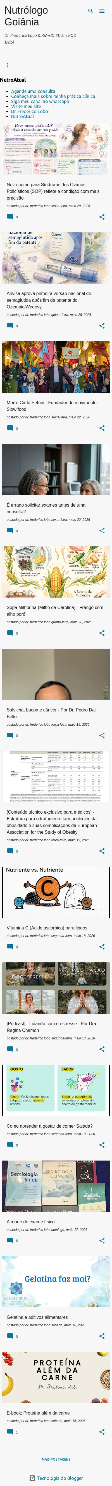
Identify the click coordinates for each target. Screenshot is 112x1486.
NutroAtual (22, 116)
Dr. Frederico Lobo (29, 111)
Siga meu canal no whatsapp (40, 101)
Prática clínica (16, 64)
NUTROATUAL (76, 64)
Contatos (47, 64)
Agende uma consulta (33, 91)
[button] (102, 217)
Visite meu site (26, 106)
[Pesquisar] (90, 11)
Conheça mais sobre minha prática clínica (53, 96)
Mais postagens (56, 1459)
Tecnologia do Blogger (56, 1478)
